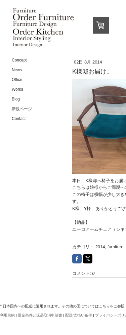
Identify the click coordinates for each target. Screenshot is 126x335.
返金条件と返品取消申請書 (40, 315)
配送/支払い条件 (78, 315)
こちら (104, 306)
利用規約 (7, 315)
